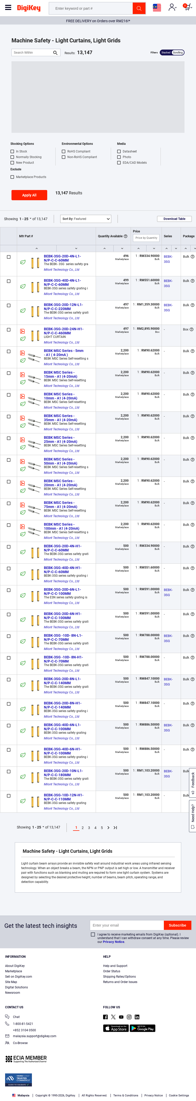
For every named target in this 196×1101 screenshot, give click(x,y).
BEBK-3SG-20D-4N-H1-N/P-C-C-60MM (62, 548)
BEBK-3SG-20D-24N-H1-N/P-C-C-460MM (63, 331)
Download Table (174, 219)
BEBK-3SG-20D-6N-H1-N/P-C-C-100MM (62, 616)
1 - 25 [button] (23, 219)
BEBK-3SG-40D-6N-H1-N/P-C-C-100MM (62, 751)
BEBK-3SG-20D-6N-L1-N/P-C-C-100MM (62, 591)
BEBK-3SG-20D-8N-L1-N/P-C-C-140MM (62, 681)
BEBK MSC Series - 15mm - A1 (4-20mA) (60, 374)
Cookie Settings (179, 1095)
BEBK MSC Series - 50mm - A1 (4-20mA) (60, 461)
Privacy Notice (113, 942)
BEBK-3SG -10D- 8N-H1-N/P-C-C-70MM (63, 659)
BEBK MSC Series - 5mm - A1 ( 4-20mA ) (64, 353)
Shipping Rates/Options (119, 976)
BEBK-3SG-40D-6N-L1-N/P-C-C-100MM (62, 727)
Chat (12, 1017)
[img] (28, 9)
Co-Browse (16, 1043)
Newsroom (12, 993)
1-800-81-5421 (19, 1024)
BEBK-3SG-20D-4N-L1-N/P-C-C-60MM (62, 258)
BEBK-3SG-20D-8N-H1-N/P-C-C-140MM (62, 705)
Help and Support (115, 966)
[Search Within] (32, 52)
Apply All (29, 195)
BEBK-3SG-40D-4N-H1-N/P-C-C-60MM (62, 570)
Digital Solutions (16, 987)
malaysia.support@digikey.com (30, 1036)
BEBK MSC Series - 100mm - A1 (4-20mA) (61, 526)
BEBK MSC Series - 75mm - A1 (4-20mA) (60, 505)
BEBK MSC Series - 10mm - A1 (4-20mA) (60, 396)
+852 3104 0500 (20, 1030)
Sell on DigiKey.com (18, 976)
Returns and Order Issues (120, 982)
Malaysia (20, 1095)
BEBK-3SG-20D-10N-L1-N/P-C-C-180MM (63, 773)
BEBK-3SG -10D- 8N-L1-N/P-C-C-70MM (63, 637)
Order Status (111, 971)
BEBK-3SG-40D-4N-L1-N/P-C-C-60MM (62, 282)
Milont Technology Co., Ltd (61, 269)
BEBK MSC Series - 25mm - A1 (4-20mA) (60, 439)
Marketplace (13, 971)
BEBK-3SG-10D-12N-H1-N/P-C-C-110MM (63, 797)
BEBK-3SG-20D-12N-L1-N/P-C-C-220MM (63, 307)
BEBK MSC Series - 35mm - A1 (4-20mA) (60, 418)
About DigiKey (15, 966)
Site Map (11, 982)
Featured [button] (74, 219)
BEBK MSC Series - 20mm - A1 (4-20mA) (60, 483)
